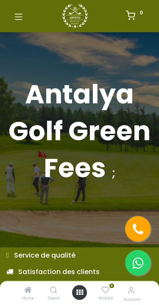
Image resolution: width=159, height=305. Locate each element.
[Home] (28, 290)
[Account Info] (131, 290)
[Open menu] (79, 292)
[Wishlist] (105, 290)
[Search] (54, 290)
